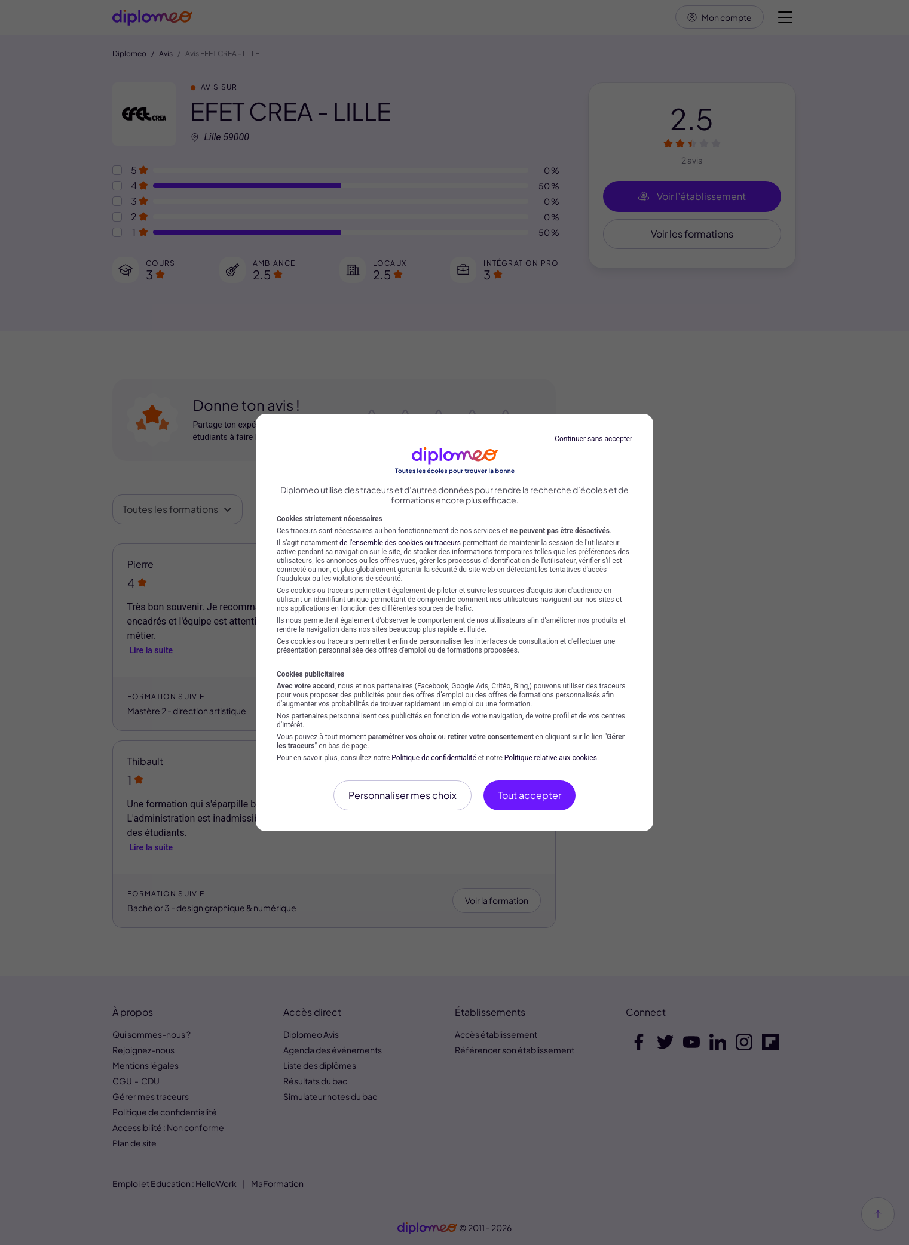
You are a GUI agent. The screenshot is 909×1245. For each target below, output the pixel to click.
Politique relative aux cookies (550, 758)
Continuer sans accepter (593, 439)
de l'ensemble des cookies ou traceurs (400, 543)
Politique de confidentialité (433, 758)
